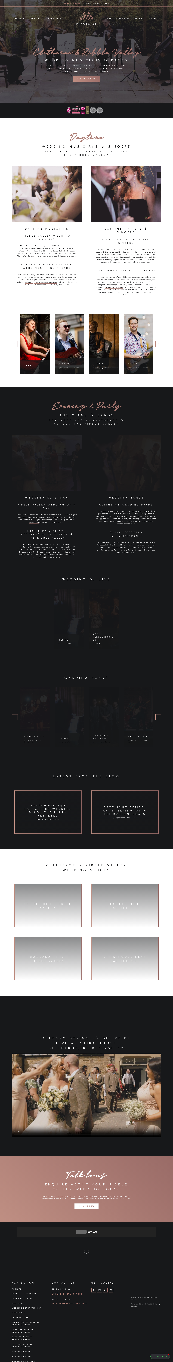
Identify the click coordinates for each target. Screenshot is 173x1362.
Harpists (29, 282)
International (21, 1272)
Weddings (36, 18)
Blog (15, 1330)
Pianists (41, 248)
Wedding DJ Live (22, 1311)
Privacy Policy (18, 1353)
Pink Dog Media (156, 1353)
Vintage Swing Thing (114, 287)
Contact (153, 18)
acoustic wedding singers (108, 259)
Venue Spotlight (22, 1253)
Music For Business (118, 18)
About (138, 18)
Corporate (54, 18)
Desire (26, 544)
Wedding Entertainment (27, 1262)
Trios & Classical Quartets (45, 282)
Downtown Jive (126, 280)
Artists (19, 18)
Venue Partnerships (24, 1248)
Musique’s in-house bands (129, 514)
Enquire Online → (73, 3)
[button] (160, 1356)
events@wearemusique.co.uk (70, 1258)
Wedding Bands (21, 1306)
